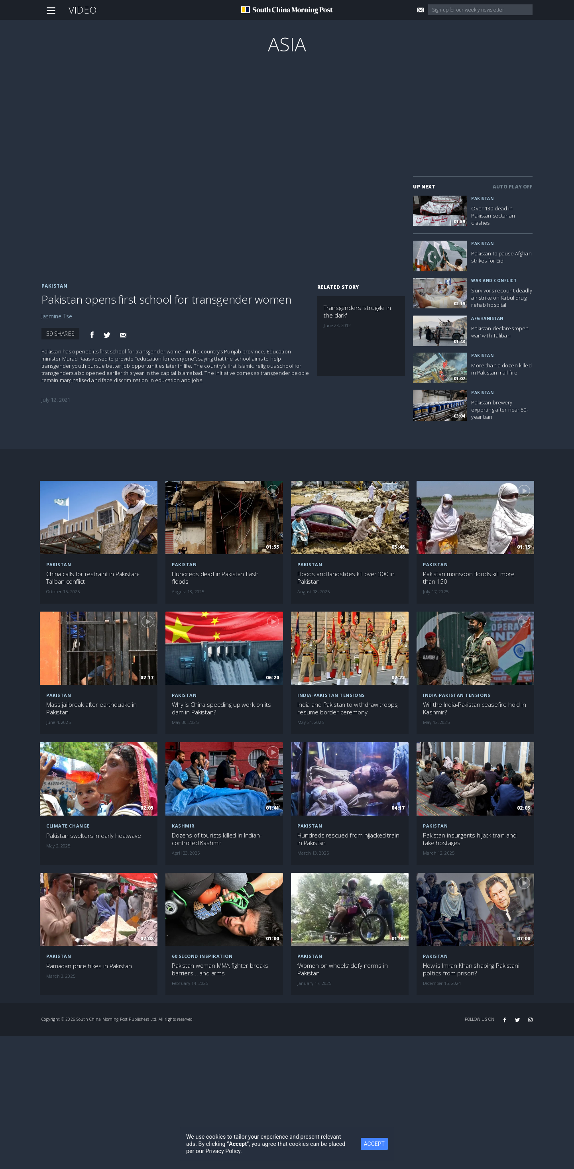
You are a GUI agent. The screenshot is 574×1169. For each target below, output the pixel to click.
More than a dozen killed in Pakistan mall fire (501, 369)
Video (83, 9)
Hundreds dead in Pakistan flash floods (215, 577)
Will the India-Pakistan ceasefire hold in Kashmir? (474, 708)
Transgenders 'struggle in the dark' (357, 311)
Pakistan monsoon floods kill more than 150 (469, 577)
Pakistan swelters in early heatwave (93, 835)
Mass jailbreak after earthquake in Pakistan (91, 708)
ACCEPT (387, 1144)
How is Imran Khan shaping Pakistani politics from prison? (471, 969)
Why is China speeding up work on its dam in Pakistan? (221, 708)
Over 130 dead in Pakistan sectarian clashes (493, 215)
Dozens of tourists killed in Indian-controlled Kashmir (217, 839)
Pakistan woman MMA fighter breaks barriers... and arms (220, 969)
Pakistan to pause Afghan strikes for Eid (501, 257)
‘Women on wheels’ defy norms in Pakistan (342, 969)
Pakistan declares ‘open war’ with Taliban (500, 332)
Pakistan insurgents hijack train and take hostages (470, 839)
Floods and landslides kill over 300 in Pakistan (346, 577)
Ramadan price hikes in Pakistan (89, 966)
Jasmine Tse (57, 316)
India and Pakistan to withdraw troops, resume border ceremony (348, 708)
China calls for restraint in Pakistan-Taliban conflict (93, 577)
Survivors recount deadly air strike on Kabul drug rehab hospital (501, 297)
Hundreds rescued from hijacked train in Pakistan (348, 839)
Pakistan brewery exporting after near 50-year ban (499, 409)
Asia (287, 44)
